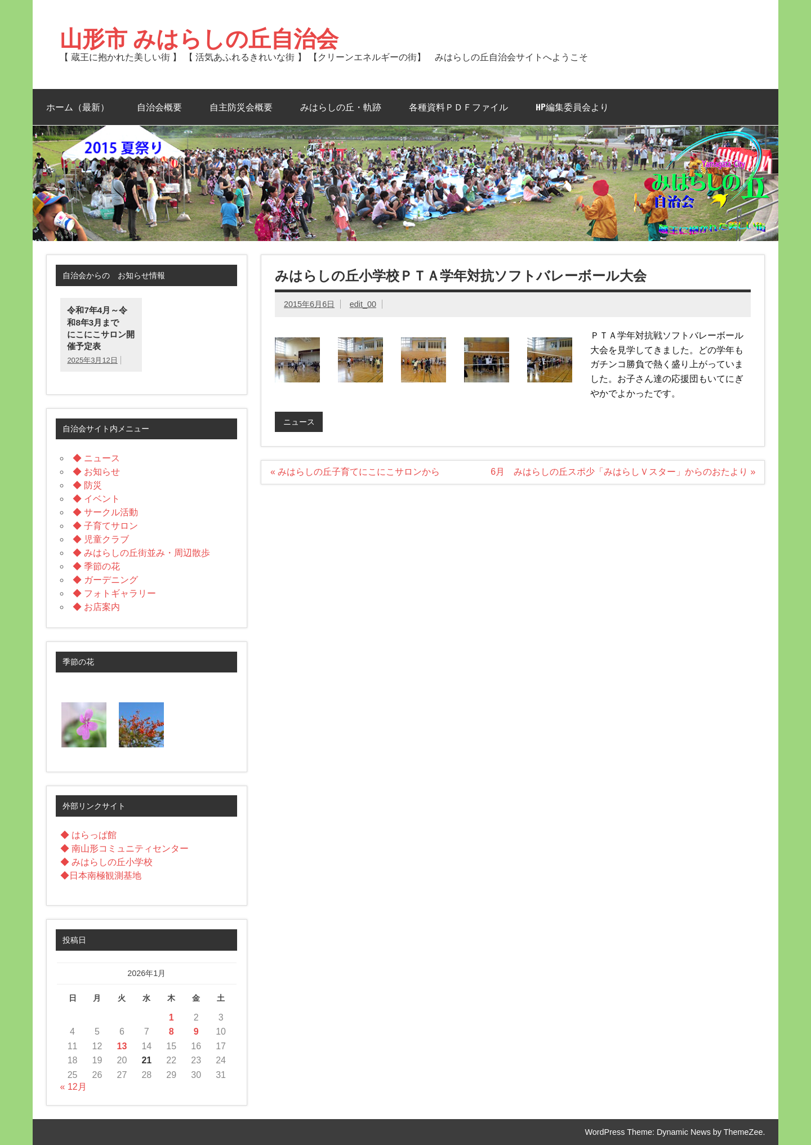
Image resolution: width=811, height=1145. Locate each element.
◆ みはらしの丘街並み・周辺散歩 (141, 553)
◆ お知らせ (96, 471)
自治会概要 (159, 107)
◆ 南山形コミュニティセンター (124, 848)
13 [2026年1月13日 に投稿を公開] (122, 1046)
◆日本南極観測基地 (100, 875)
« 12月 (73, 1086)
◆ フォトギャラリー (114, 593)
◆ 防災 (87, 485)
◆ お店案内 (96, 607)
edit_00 (363, 304)
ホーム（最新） (77, 107)
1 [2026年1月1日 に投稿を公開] (171, 1017)
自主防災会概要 (241, 107)
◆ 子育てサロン (105, 526)
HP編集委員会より (572, 107)
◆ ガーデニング (105, 580)
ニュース (299, 421)
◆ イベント (96, 499)
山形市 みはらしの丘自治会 (199, 38)
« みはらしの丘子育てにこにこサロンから (355, 471)
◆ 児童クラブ (101, 539)
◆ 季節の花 (96, 566)
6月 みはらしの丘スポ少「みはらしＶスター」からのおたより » (623, 471)
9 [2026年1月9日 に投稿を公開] (196, 1031)
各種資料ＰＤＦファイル (458, 107)
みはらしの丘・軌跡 (340, 107)
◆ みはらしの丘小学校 (106, 862)
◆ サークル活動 (105, 512)
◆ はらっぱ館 (88, 835)
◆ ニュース (96, 458)
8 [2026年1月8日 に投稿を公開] (171, 1031)
